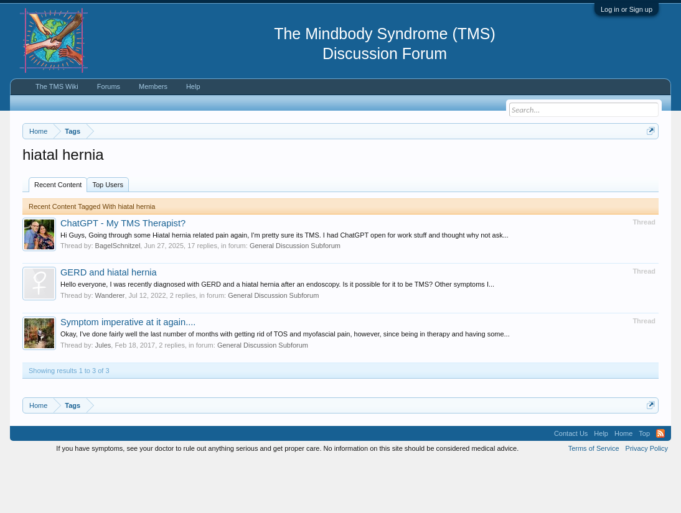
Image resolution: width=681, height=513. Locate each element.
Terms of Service (593, 499)
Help (193, 86)
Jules (103, 396)
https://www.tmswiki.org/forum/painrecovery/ (136, 175)
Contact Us (571, 484)
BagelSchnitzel (118, 297)
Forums (108, 86)
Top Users (107, 235)
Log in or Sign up (626, 9)
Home (623, 484)
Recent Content (58, 235)
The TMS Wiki (56, 86)
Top (644, 484)
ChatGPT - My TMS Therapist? (123, 274)
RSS (660, 484)
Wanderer (110, 346)
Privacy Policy (647, 499)
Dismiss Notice (648, 160)
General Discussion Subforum (295, 297)
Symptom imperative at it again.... (128, 373)
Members (153, 86)
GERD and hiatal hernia (108, 324)
